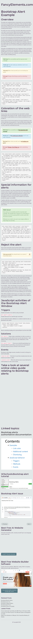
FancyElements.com (17, 4)
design (14, 285)
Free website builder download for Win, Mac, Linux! (9, 590)
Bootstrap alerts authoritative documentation (16, 433)
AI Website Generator (12, 529)
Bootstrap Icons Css (5, 602)
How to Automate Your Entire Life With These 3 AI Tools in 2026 (15, 611)
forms (24, 30)
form (7, 288)
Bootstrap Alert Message (6, 41)
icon (6, 249)
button (12, 35)
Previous (4, 524)
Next (29, 524)
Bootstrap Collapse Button (7, 603)
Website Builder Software (15, 563)
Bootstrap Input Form (6, 604)
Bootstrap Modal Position (7, 600)
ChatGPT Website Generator (8, 554)
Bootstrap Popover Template (7, 606)
